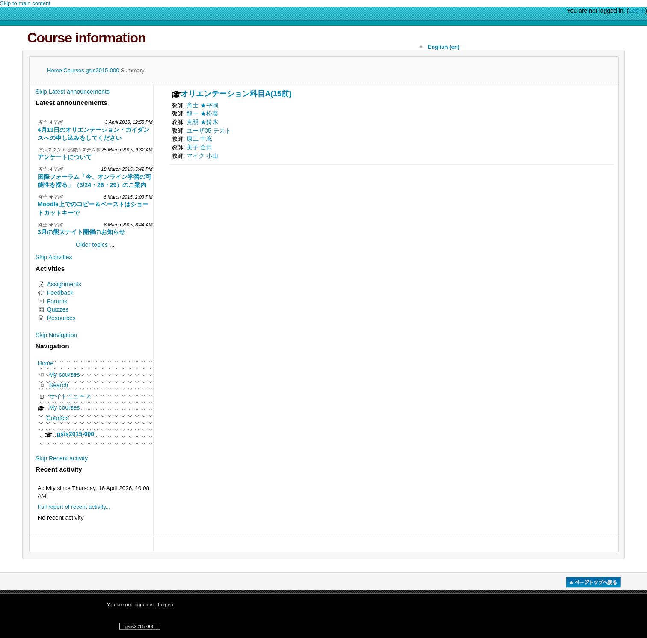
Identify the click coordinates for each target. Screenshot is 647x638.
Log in (637, 10)
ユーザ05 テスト (209, 130)
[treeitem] (95, 402)
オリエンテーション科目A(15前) (236, 94)
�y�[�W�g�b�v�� (593, 582)
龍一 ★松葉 (202, 113)
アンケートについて (65, 157)
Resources (57, 318)
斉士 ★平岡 (202, 105)
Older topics (92, 244)
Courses (74, 70)
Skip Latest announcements (73, 91)
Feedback (56, 292)
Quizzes (53, 309)
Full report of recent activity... (74, 507)
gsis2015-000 (103, 70)
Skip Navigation (56, 335)
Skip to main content (25, 3)
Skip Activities (54, 257)
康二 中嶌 (199, 138)
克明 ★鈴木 (202, 122)
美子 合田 (199, 147)
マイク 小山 (202, 155)
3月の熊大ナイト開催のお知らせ (81, 231)
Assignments (59, 284)
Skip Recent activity (62, 458)
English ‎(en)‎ (444, 47)
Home (55, 70)
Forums (53, 301)
